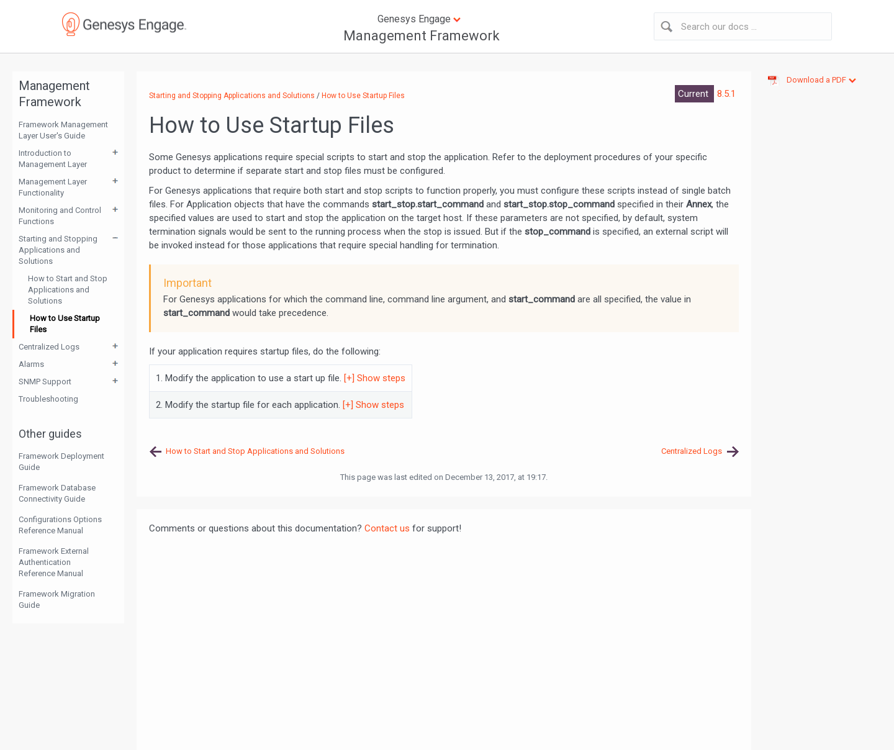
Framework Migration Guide (57, 599)
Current (694, 93)
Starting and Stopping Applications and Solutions (58, 250)
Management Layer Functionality (53, 187)
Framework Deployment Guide (61, 461)
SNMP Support (45, 381)
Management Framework (421, 35)
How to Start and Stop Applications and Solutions (67, 289)
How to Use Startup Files (65, 324)
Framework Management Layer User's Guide (63, 130)
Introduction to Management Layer (53, 158)
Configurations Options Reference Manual (60, 525)
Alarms (31, 364)
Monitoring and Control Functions (60, 216)
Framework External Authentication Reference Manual (54, 562)
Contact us (387, 528)
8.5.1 (726, 93)
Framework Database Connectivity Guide (57, 493)
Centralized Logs (49, 346)
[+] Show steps (374, 378)
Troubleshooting (48, 399)
